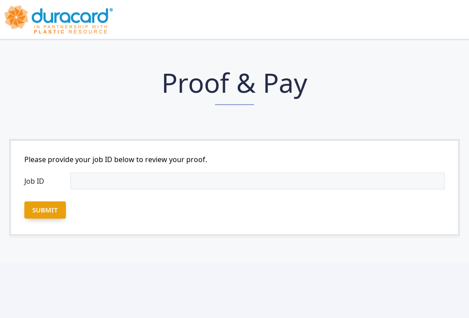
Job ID (34, 181)
